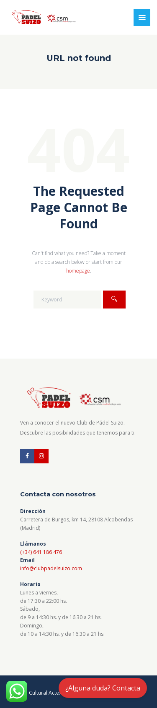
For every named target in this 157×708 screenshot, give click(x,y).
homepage (78, 270)
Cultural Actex (46, 692)
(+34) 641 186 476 (41, 552)
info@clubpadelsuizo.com (51, 568)
